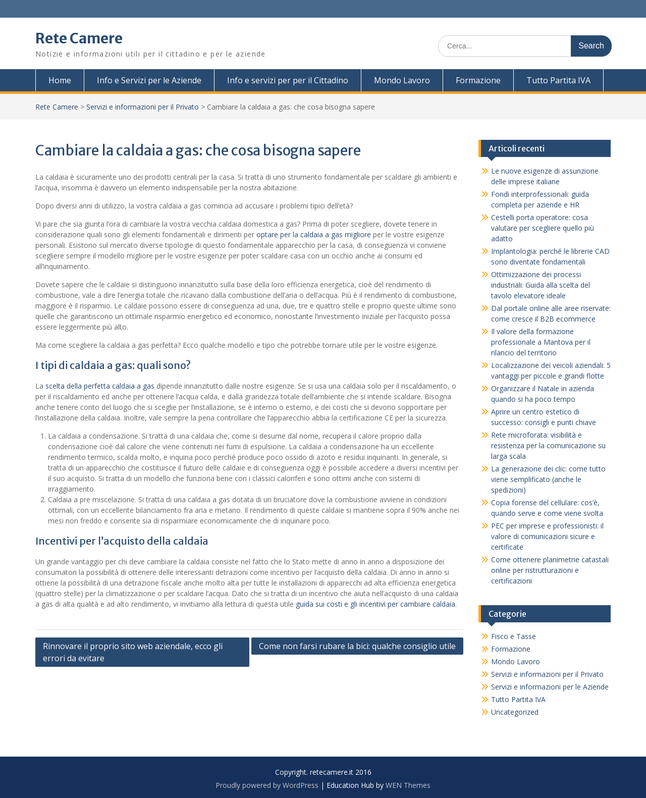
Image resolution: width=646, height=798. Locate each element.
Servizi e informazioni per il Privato (142, 107)
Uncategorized (515, 712)
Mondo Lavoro (402, 80)
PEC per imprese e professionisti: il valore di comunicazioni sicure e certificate (547, 536)
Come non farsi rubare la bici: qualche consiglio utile (357, 646)
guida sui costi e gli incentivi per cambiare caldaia (375, 604)
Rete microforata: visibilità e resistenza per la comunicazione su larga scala (548, 445)
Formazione (478, 80)
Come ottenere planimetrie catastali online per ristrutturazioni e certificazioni (550, 570)
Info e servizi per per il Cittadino (287, 80)
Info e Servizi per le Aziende (149, 80)
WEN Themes (408, 785)
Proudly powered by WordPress (267, 785)
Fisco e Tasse (513, 636)
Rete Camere (79, 38)
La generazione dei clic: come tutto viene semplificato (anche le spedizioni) (548, 479)
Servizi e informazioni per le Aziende (550, 686)
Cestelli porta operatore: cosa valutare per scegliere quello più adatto (542, 227)
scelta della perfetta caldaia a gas (99, 386)
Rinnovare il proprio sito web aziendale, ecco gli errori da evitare (133, 652)
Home (59, 80)
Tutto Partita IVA (558, 80)
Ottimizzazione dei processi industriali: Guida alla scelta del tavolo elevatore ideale (540, 285)
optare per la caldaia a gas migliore (313, 234)
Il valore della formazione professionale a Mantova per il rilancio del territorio (540, 342)
